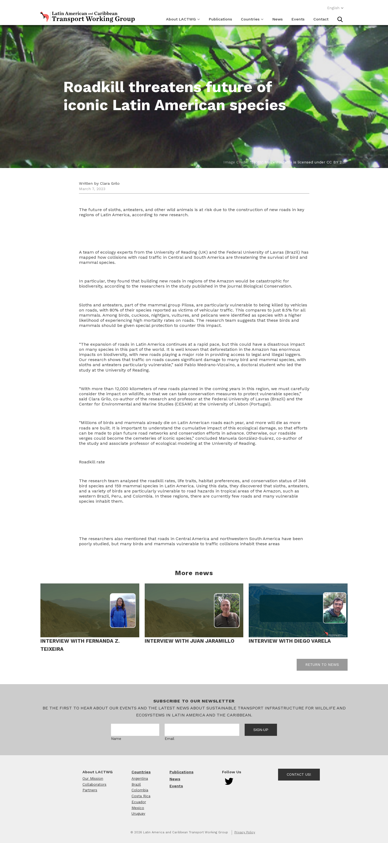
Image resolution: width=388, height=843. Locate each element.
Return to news (322, 664)
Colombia (139, 790)
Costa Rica (140, 796)
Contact (320, 19)
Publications (220, 19)
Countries (252, 19)
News (277, 19)
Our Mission (92, 778)
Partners (89, 790)
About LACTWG (183, 19)
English (335, 8)
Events (298, 19)
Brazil (136, 784)
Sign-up (260, 730)
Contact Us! (299, 774)
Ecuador (138, 802)
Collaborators (94, 784)
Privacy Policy (244, 832)
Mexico (137, 808)
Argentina (139, 778)
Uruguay (138, 813)
